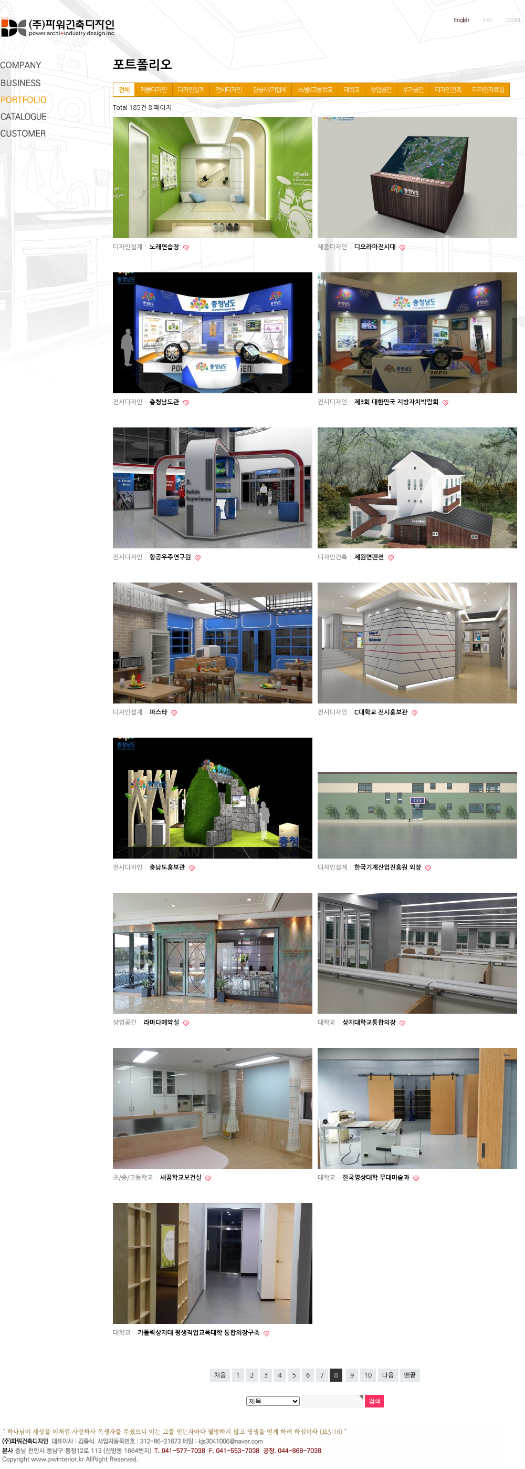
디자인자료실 (488, 90)
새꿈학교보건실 (181, 1178)
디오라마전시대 (375, 247)
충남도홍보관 (168, 867)
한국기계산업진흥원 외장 (388, 867)
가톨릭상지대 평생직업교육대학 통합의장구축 (199, 1333)
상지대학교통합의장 (369, 1022)
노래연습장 (165, 247)
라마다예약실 (162, 1022)
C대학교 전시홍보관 (382, 712)
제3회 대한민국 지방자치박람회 (397, 402)
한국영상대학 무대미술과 (376, 1178)
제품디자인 (153, 90)
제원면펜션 (370, 557)
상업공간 (381, 90)
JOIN (487, 20)
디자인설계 (191, 90)
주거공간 (413, 90)
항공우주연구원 (171, 557)
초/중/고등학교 (314, 90)
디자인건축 (448, 90)
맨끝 (410, 1375)
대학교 (351, 90)
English (461, 20)
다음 (388, 1375)
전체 (124, 90)
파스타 (159, 712)
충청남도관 (165, 402)
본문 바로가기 (0, 0)
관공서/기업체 (269, 90)
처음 (220, 1375)
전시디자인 (228, 90)
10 (368, 1375)
